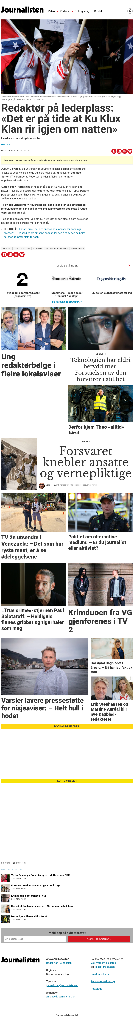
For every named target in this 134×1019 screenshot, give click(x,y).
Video (51, 11)
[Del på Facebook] (113, 151)
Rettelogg (96, 991)
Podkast (65, 11)
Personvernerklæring (103, 984)
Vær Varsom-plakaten (103, 965)
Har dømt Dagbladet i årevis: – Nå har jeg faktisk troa (42, 906)
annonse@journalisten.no (60, 999)
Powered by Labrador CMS (67, 1018)
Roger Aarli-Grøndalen (59, 965)
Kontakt (99, 11)
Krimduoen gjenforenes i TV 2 (28, 895)
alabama (37, 248)
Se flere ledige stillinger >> (67, 301)
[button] (129, 265)
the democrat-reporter (56, 248)
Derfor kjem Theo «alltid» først (29, 916)
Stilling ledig (82, 11)
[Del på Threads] (124, 151)
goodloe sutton (22, 248)
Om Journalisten (100, 976)
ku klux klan (77, 248)
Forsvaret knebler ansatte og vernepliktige (35, 885)
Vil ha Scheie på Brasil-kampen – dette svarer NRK (40, 875)
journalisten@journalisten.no (62, 988)
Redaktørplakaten (104, 969)
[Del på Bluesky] (129, 151)
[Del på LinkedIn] (119, 151)
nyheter (7, 248)
